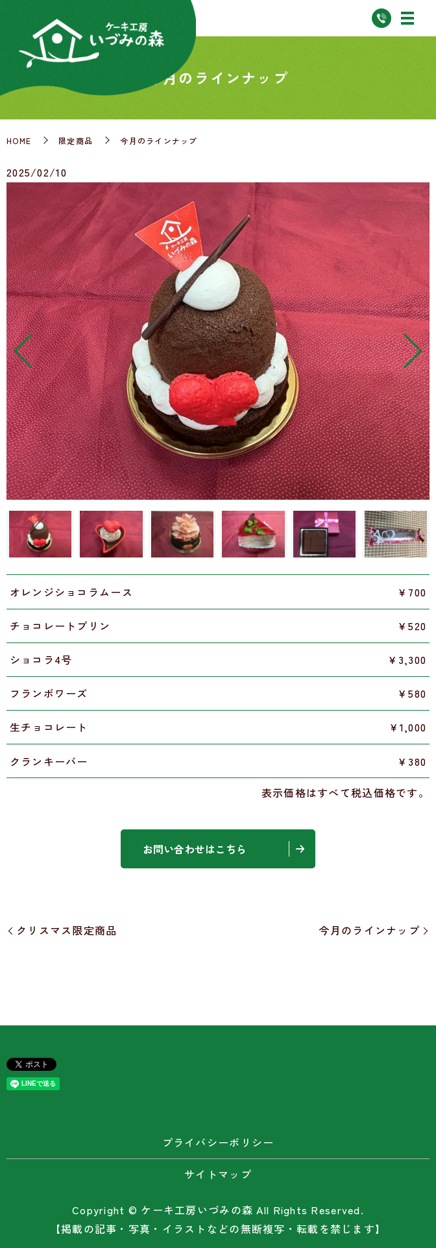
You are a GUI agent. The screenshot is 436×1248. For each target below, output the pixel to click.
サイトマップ (218, 1174)
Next (424, 345)
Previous (12, 345)
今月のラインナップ (369, 930)
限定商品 (75, 140)
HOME (18, 140)
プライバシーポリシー (218, 1142)
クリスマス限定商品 (66, 930)
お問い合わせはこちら (195, 849)
